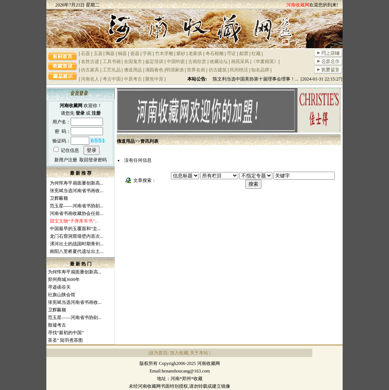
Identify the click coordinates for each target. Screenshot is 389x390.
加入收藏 (179, 352)
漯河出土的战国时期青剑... (76, 243)
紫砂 (180, 53)
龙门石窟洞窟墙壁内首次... (76, 236)
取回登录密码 (93, 160)
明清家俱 (175, 70)
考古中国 (112, 79)
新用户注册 (65, 160)
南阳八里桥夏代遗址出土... (76, 251)
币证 (231, 53)
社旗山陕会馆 (61, 294)
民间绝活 (239, 70)
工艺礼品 (112, 70)
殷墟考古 (57, 325)
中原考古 (133, 79)
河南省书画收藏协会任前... (76, 213)
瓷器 (134, 53)
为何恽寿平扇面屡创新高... (76, 183)
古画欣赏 (197, 61)
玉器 (98, 53)
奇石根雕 (215, 53)
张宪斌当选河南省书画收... (76, 190)
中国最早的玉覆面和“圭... (75, 228)
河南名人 (90, 79)
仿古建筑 (218, 70)
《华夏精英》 (264, 61)
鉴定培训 (154, 61)
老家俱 (195, 53)
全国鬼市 (133, 61)
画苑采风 (240, 61)
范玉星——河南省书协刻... (76, 205)
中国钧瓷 (176, 61)
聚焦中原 (154, 79)
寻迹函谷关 (59, 287)
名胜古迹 (90, 61)
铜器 (122, 53)
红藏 (256, 53)
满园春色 (154, 70)
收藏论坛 (219, 61)
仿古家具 (90, 70)
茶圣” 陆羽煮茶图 (65, 340)
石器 (85, 53)
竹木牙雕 (164, 53)
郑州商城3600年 (64, 279)
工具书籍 (112, 61)
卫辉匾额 (59, 198)
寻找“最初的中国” (66, 332)
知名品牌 (260, 70)
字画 (147, 53)
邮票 (243, 53)
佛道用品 (133, 70)
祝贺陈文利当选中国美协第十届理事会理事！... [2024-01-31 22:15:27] (274, 79)
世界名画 (196, 70)
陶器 (110, 53)
